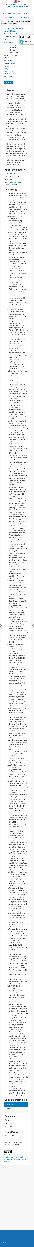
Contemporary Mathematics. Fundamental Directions (17, 7)
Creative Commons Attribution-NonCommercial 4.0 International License (15, 1159)
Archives (25, 17)
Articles (13, 64)
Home (2, 21)
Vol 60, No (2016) (15, 21)
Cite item (8, 82)
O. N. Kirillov (10, 173)
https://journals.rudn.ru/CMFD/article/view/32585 (11, 71)
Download (13, 1112)
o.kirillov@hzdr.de (15, 182)
